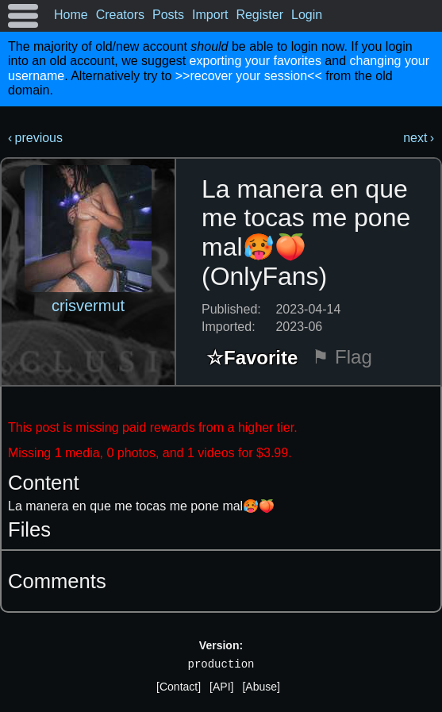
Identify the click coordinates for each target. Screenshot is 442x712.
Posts (168, 14)
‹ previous (35, 137)
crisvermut (88, 305)
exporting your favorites (255, 60)
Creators (120, 14)
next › (418, 137)
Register (259, 14)
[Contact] (178, 686)
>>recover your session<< (248, 76)
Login (306, 14)
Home (71, 14)
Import (210, 14)
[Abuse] (260, 686)
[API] (221, 686)
